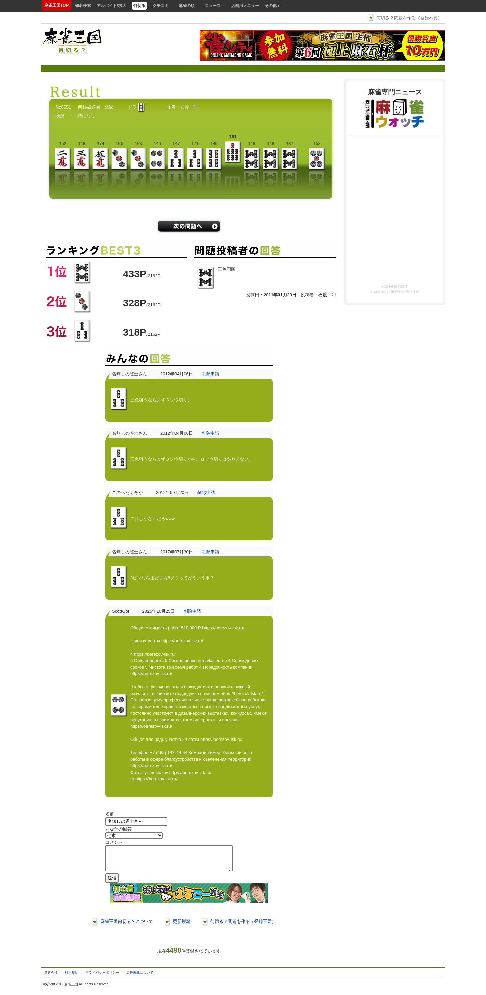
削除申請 (210, 373)
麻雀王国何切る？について (126, 926)
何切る (139, 5)
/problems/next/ (189, 226)
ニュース (213, 5)
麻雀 (67, 989)
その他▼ (273, 5)
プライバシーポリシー (102, 977)
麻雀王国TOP (56, 5)
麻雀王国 (398, 291)
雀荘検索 (83, 5)
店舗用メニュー (245, 5)
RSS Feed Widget (394, 286)
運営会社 (51, 977)
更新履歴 (181, 926)
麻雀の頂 (187, 5)
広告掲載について (139, 977)
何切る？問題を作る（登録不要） (409, 17)
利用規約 (71, 977)
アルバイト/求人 (111, 5)
